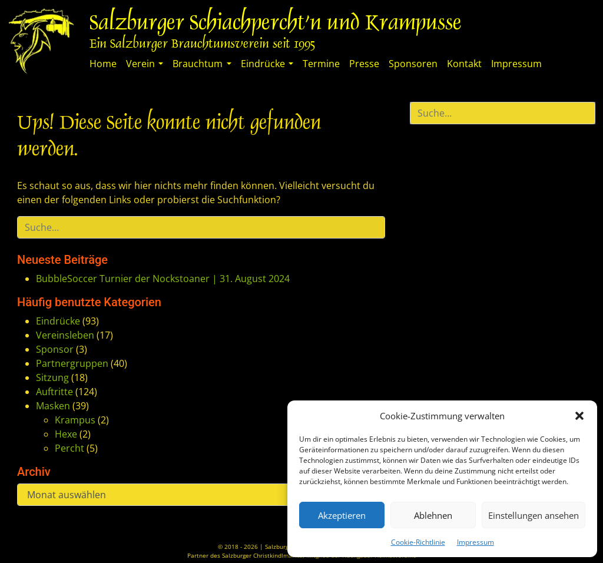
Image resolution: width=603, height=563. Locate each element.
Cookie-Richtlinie (418, 542)
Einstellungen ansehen (533, 515)
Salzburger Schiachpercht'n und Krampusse (276, 24)
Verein (140, 63)
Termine (321, 63)
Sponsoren (413, 63)
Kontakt (464, 63)
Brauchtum (198, 63)
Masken (53, 405)
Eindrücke (263, 63)
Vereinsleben (65, 335)
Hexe (66, 434)
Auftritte (54, 391)
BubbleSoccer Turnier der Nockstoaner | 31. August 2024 (163, 278)
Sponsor (55, 349)
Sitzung (52, 377)
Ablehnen (433, 515)
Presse (364, 63)
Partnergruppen (72, 363)
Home (103, 63)
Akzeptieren (342, 515)
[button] (579, 416)
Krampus (75, 419)
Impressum (475, 542)
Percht (69, 448)
